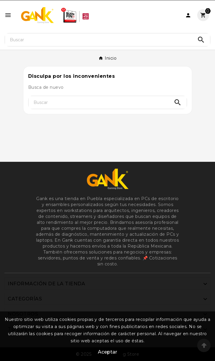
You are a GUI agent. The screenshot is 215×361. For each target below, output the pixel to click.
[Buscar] (98, 40)
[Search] (201, 39)
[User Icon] (188, 15)
